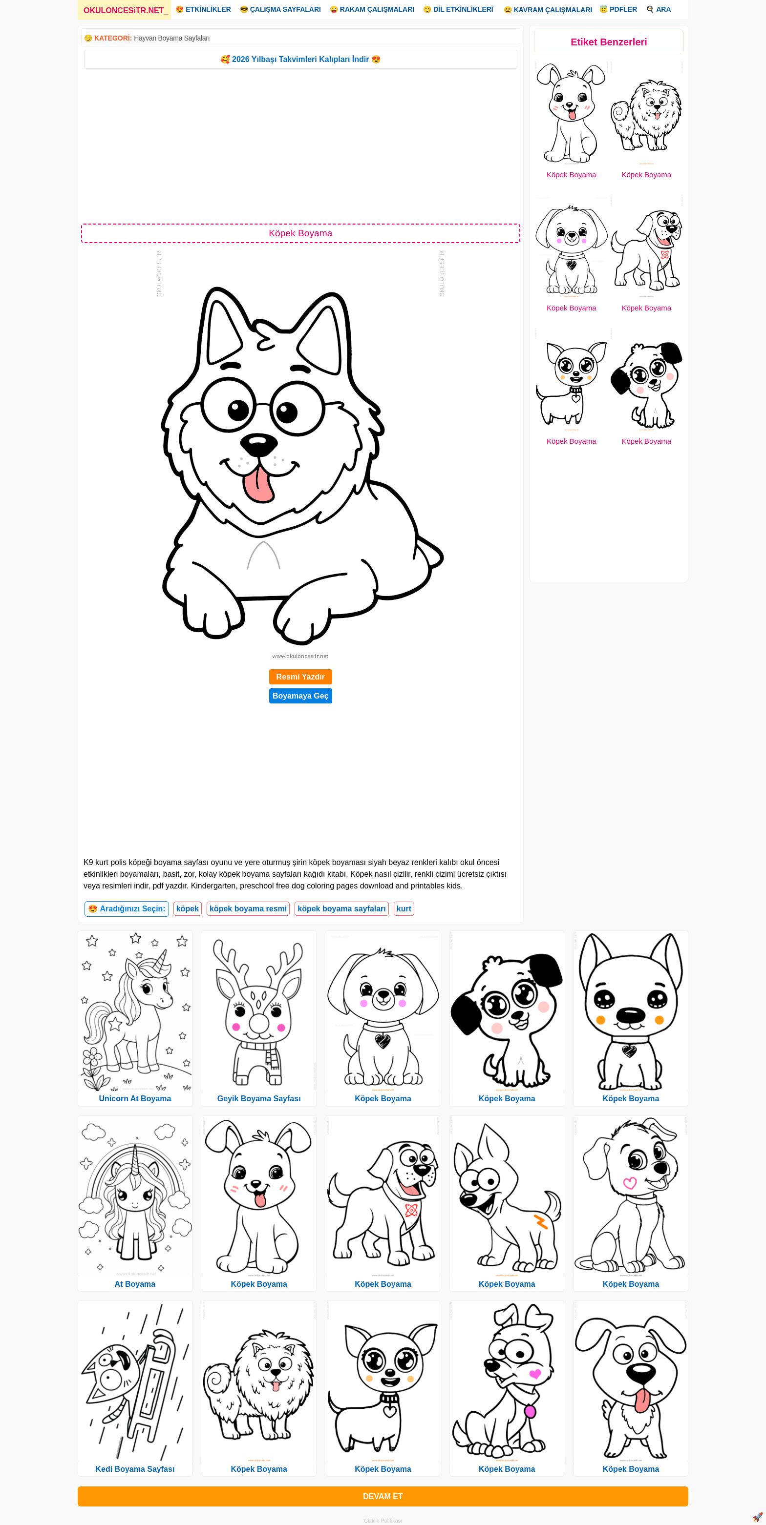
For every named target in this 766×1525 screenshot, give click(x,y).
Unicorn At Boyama (135, 1098)
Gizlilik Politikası (383, 1521)
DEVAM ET (383, 1496)
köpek (187, 909)
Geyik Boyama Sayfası (259, 1098)
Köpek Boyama (571, 174)
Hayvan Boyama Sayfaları (172, 38)
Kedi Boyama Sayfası (134, 1469)
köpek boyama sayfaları (342, 909)
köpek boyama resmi (248, 909)
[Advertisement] (301, 145)
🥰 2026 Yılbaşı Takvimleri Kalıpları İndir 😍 (300, 59)
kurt (404, 909)
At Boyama (135, 1284)
